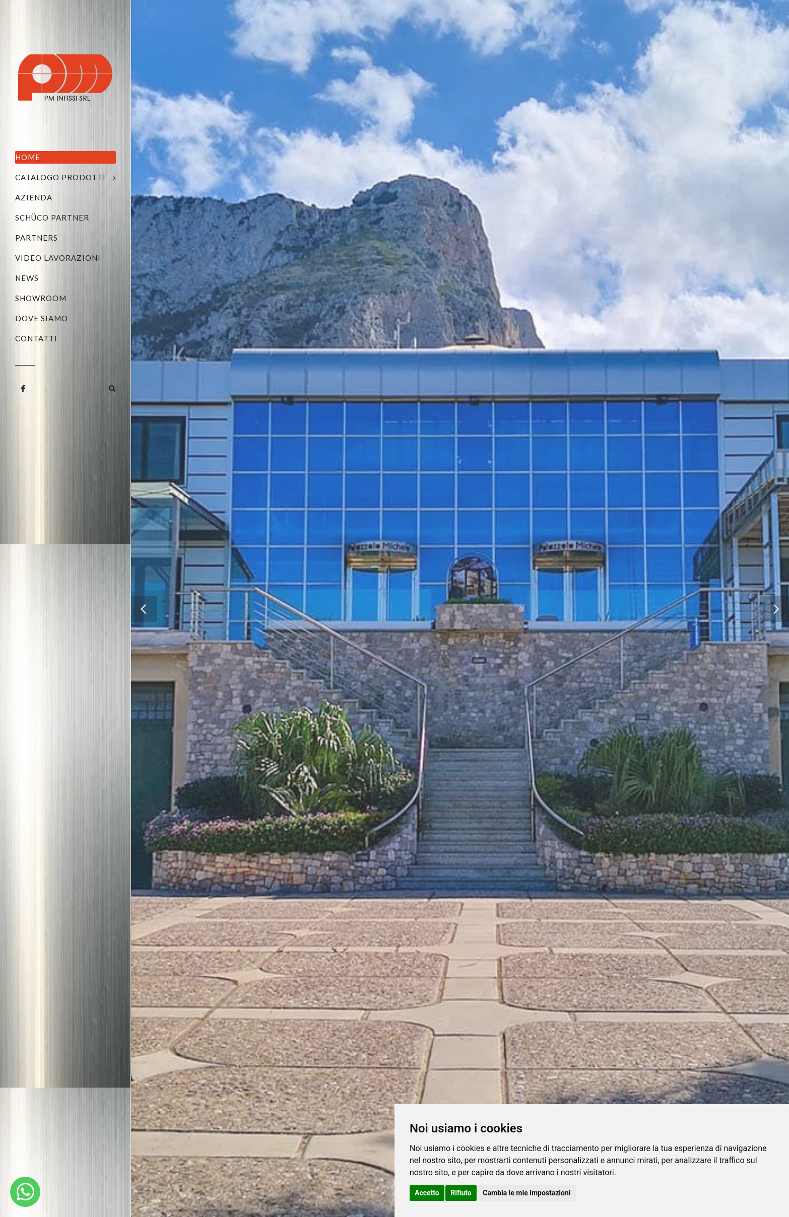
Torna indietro (460, 881)
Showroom (41, 298)
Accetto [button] (427, 1193)
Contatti (36, 338)
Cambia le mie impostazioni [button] (526, 1193)
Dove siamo (41, 318)
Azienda (33, 197)
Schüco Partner (52, 217)
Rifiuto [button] (461, 1193)
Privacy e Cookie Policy (268, 1182)
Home (27, 157)
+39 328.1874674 (261, 997)
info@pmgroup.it (255, 1010)
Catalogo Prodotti (60, 177)
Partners (36, 237)
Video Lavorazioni (58, 257)
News (27, 277)
